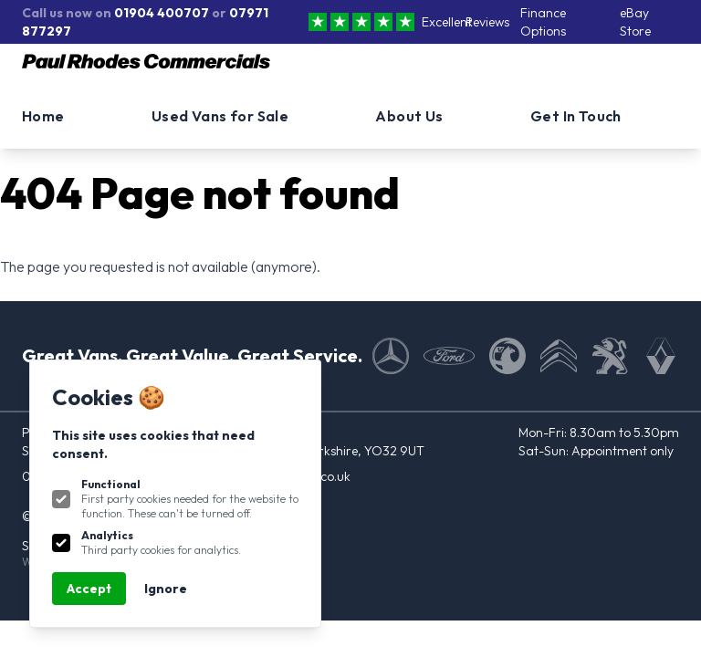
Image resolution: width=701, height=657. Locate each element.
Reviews (487, 22)
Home (43, 116)
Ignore (165, 588)
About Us (409, 116)
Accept (89, 588)
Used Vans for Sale (220, 116)
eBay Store (635, 22)
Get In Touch (576, 116)
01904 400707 (161, 13)
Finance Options (543, 22)
